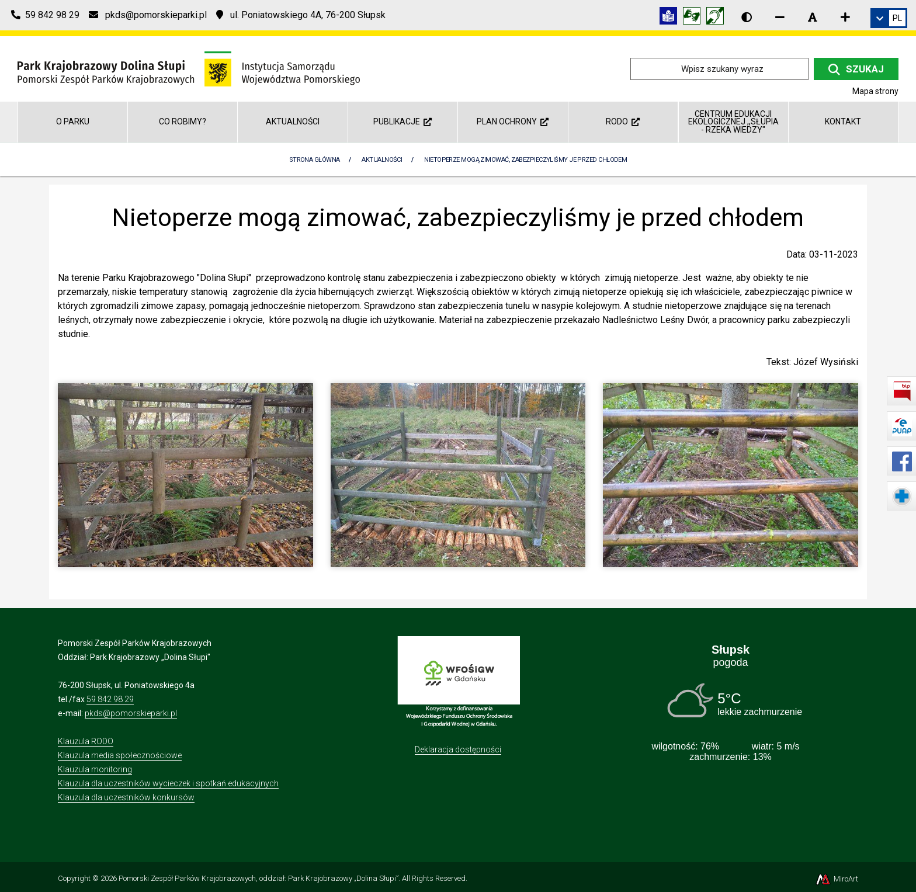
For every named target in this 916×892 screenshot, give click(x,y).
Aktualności (293, 121)
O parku (72, 121)
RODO (623, 121)
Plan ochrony (513, 121)
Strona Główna (314, 160)
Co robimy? (182, 121)
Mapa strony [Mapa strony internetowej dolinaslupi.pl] (875, 91)
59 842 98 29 (110, 699)
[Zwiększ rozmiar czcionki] (845, 17)
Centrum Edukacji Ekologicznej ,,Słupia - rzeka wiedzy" (733, 121)
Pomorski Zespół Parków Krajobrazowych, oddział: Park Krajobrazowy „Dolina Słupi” (258, 878)
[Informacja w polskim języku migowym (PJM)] (718, 17)
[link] (888, 18)
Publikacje (402, 121)
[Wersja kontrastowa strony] (747, 17)
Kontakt (843, 121)
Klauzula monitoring (95, 769)
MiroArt (836, 878)
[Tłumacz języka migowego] (694, 17)
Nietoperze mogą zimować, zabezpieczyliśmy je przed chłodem (525, 160)
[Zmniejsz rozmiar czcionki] (780, 17)
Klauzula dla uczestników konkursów (126, 797)
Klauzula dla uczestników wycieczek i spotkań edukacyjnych (168, 783)
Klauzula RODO (85, 741)
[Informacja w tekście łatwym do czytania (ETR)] (671, 17)
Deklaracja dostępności (458, 749)
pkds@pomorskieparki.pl (131, 713)
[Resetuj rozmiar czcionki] (812, 17)
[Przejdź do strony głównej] (189, 68)
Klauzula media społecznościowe (120, 755)
